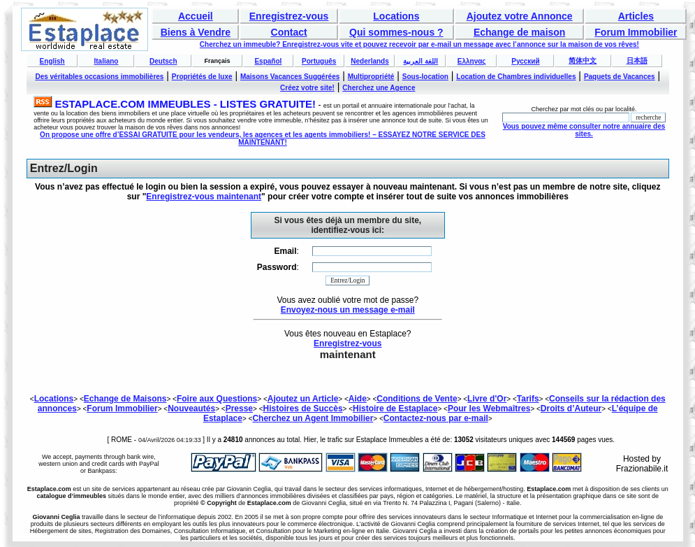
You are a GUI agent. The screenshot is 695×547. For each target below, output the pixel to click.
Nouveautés (191, 408)
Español (267, 61)
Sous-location (425, 76)
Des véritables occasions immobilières (99, 76)
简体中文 (583, 60)
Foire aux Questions (217, 399)
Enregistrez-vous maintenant (203, 196)
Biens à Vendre (196, 32)
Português (319, 61)
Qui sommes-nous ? (396, 32)
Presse (239, 408)
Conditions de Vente (416, 399)
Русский (525, 61)
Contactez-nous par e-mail (435, 418)
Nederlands (369, 61)
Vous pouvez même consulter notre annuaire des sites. (584, 130)
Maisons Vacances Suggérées (289, 76)
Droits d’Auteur (571, 408)
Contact (289, 32)
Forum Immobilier (635, 32)
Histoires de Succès (303, 408)
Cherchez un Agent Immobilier (312, 418)
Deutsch (163, 61)
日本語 (637, 60)
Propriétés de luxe (202, 76)
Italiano (106, 61)
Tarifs (528, 399)
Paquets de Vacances (619, 76)
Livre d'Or (486, 399)
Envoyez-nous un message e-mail (348, 310)
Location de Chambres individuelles (516, 76)
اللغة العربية (420, 61)
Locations (396, 16)
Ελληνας (472, 61)
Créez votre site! (307, 88)
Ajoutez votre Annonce (520, 16)
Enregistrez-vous (289, 16)
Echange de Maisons (125, 399)
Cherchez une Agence (378, 88)
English (52, 61)
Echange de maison (519, 32)
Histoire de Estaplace (395, 408)
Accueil (195, 16)
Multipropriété (371, 76)
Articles (636, 16)
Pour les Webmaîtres (489, 408)
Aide (358, 399)
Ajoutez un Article (303, 399)
